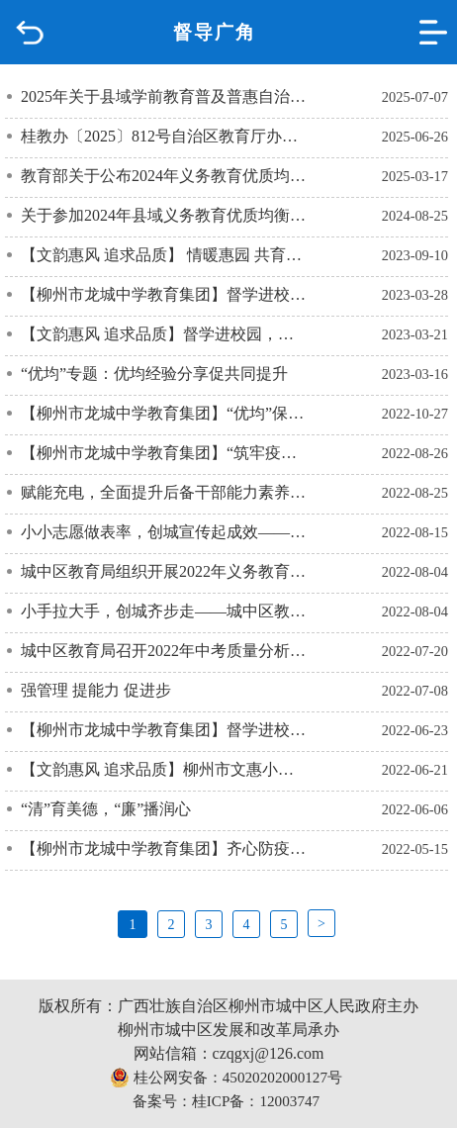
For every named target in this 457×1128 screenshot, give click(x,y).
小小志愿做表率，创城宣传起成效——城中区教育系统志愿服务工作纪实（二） (164, 531)
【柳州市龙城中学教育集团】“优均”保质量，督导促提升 (164, 413)
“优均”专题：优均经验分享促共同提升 (154, 373)
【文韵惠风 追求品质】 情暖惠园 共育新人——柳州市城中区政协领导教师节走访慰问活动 (164, 254)
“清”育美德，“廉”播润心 (106, 808)
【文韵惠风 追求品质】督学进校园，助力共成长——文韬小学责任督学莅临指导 (164, 334)
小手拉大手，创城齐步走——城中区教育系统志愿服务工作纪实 (164, 611)
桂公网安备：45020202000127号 (226, 1077)
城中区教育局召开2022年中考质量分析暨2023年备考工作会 (164, 650)
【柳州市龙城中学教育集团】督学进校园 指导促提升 (164, 294)
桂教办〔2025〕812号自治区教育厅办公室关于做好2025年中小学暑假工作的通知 (164, 136)
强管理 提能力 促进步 (96, 690)
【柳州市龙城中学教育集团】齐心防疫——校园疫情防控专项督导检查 (164, 848)
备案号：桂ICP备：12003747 (226, 1100)
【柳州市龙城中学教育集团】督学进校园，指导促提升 (164, 729)
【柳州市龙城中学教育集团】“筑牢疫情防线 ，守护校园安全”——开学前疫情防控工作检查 (164, 452)
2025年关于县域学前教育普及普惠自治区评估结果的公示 (164, 96)
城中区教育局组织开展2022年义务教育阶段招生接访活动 (164, 571)
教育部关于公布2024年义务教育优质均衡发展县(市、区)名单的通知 (164, 175)
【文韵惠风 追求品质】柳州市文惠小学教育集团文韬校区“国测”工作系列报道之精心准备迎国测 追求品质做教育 (164, 769)
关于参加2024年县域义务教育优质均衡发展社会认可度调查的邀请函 (164, 215)
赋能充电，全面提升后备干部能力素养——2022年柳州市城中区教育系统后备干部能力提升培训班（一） (164, 492)
